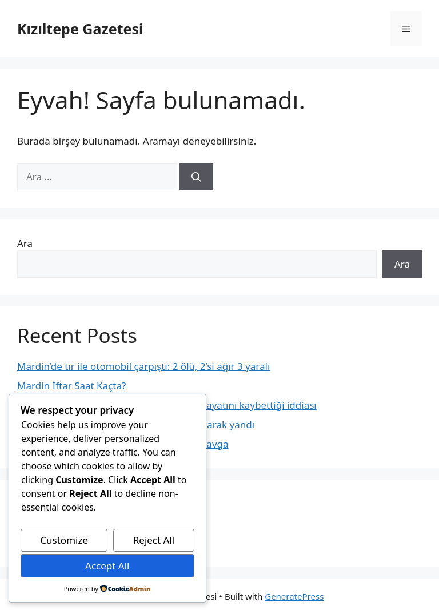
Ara (25, 243)
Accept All (107, 565)
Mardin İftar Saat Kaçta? (71, 385)
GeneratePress (294, 596)
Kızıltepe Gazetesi (80, 28)
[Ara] (196, 176)
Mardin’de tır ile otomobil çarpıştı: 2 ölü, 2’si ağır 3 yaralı (143, 366)
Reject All (154, 540)
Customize (64, 540)
